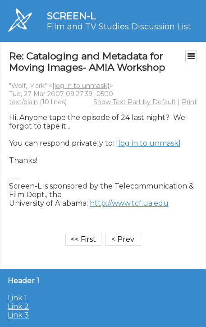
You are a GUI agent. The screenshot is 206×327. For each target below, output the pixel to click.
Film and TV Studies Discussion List (119, 27)
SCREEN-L (71, 16)
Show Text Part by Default (134, 102)
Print (189, 102)
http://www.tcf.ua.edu (129, 203)
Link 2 (18, 306)
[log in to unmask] (81, 86)
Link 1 (17, 298)
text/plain (23, 102)
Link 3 (18, 315)
